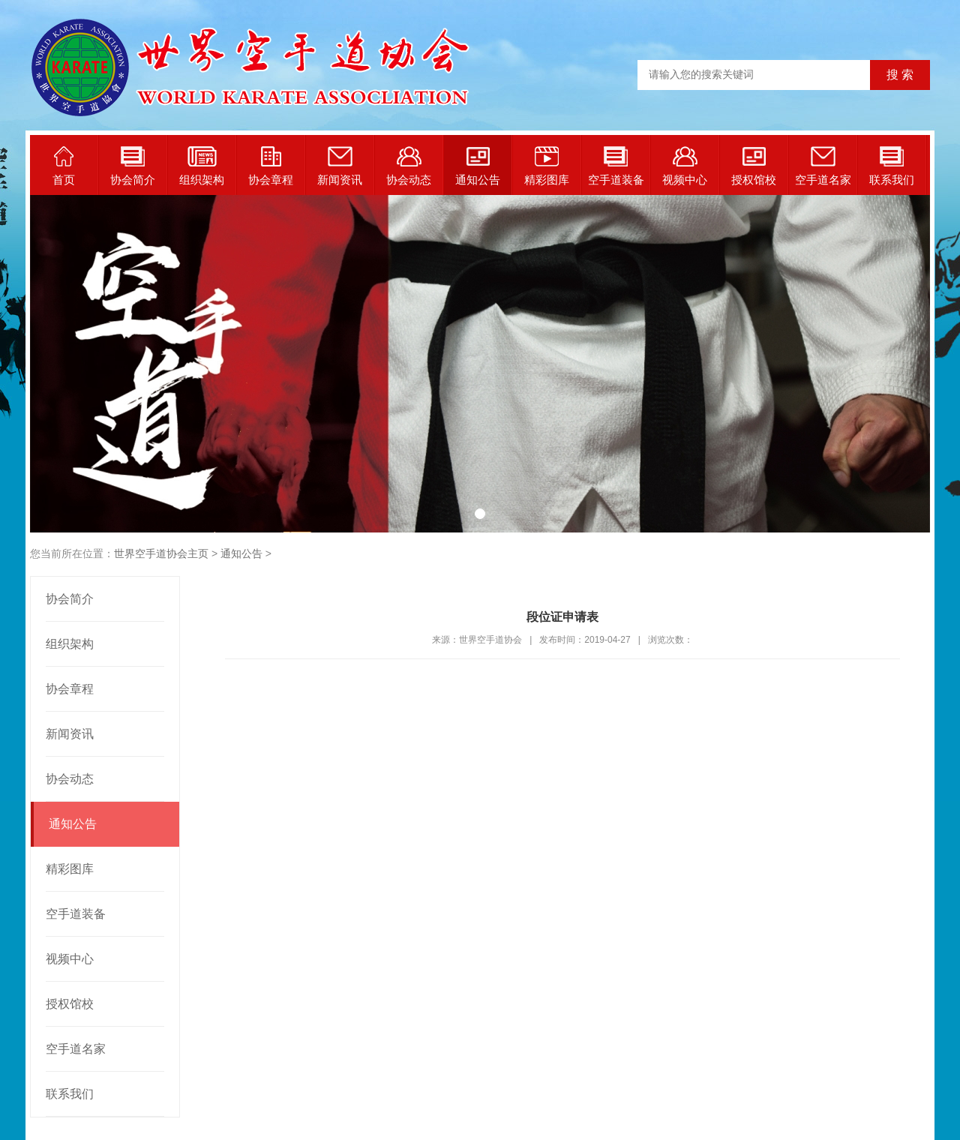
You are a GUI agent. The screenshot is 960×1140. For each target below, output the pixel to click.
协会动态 (408, 166)
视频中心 (684, 166)
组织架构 (201, 166)
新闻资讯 (339, 166)
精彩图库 (546, 166)
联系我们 (891, 166)
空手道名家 (823, 166)
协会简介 (132, 166)
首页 (63, 166)
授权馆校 (753, 166)
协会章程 (270, 166)
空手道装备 (616, 166)
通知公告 (477, 166)
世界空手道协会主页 (161, 554)
